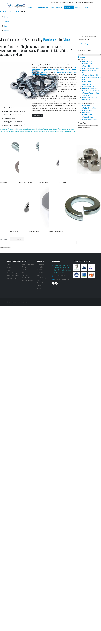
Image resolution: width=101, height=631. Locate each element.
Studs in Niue (87, 110)
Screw (96, 125)
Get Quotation (38, 115)
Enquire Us (81, 57)
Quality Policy (56, 7)
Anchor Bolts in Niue (89, 108)
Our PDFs (39, 285)
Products (68, 7)
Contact (78, 7)
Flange (24, 269)
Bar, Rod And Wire (27, 280)
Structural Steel (26, 277)
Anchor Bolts (84, 125)
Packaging (40, 269)
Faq (12, 239)
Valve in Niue (86, 84)
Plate (8, 270)
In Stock (22, 125)
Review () (19, 239)
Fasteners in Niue (88, 86)
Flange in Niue (87, 82)
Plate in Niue (86, 66)
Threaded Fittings (12, 278)
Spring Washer (86, 127)
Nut (93, 125)
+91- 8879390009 (52, 2)
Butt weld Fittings (12, 272)
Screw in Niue (87, 115)
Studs (90, 125)
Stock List (40, 275)
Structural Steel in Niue (90, 88)
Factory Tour (41, 282)
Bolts (79, 125)
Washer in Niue (87, 117)
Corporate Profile (41, 7)
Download (88, 7)
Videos (39, 287)
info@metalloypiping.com (84, 2)
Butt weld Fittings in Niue (90, 68)
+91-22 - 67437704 (66, 2)
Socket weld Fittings (13, 275)
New (13, 118)
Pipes (8, 264)
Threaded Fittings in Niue (90, 75)
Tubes (9, 267)
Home (29, 7)
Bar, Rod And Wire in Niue (90, 91)
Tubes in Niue (87, 64)
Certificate (40, 272)
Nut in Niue (86, 112)
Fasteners (25, 275)
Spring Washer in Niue (89, 119)
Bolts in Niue (86, 106)
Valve (23, 272)
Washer (80, 127)
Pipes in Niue (87, 61)
